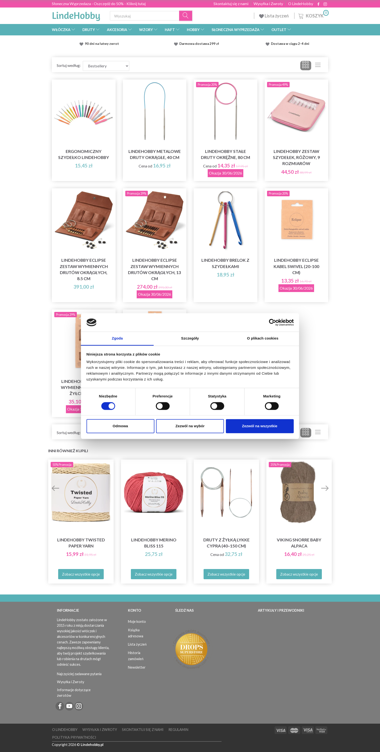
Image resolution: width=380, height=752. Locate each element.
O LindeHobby (300, 3)
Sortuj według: (69, 65)
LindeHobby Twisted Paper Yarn (81, 542)
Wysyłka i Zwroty (268, 3)
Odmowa (120, 426)
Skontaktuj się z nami (231, 3)
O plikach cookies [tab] (262, 338)
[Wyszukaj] (186, 15)
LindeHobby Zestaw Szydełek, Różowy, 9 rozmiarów (296, 157)
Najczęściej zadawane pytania (79, 674)
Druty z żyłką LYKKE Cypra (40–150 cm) (226, 542)
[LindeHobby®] (76, 14)
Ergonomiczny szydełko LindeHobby (83, 154)
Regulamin (178, 730)
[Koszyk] (313, 15)
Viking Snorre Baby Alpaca (299, 542)
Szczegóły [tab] (190, 338)
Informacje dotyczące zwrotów (74, 692)
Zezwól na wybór (190, 426)
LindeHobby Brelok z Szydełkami (225, 263)
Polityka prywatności (74, 737)
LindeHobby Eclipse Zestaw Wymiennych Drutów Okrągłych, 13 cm (154, 269)
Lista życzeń (274, 15)
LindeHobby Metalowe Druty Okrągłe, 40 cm (154, 154)
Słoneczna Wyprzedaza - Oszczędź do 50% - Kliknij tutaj (99, 3)
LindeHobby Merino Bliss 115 (153, 542)
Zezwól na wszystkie (259, 426)
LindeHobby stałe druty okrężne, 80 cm (225, 154)
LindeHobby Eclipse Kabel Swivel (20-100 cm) (296, 266)
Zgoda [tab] (117, 338)
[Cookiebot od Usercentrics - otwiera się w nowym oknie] (272, 322)
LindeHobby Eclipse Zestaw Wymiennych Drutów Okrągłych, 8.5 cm (84, 269)
